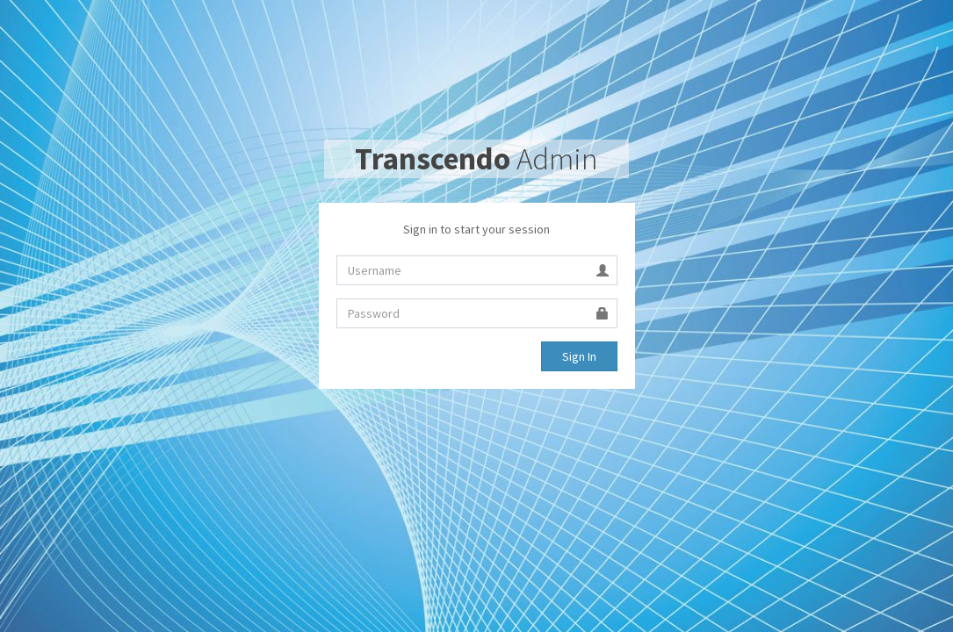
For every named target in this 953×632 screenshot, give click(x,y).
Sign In (579, 356)
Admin (476, 159)
